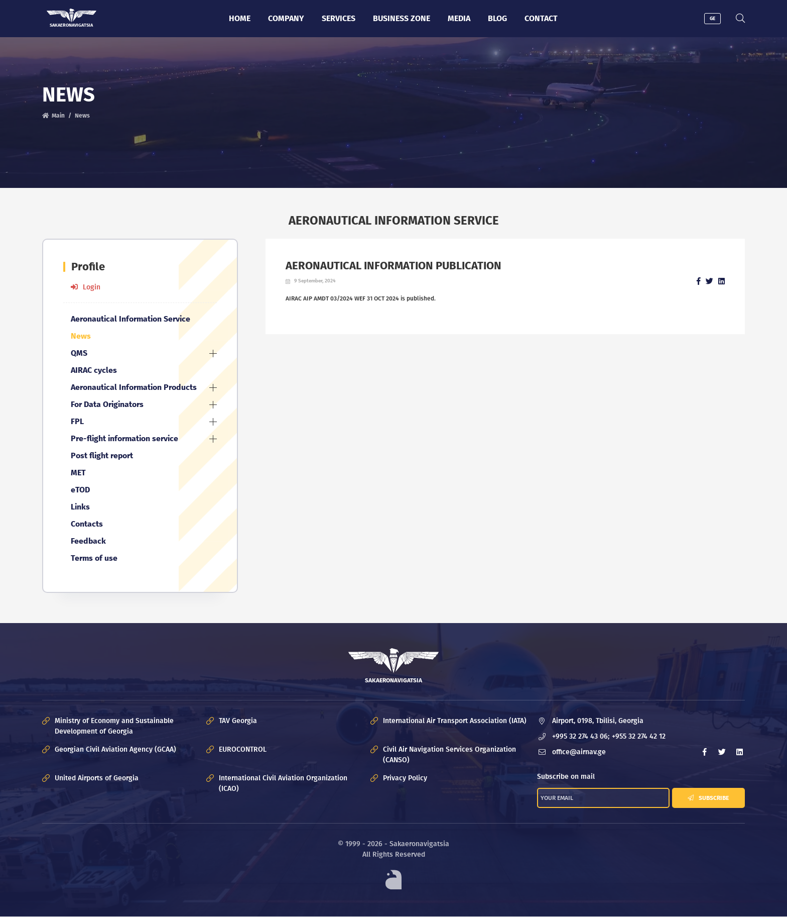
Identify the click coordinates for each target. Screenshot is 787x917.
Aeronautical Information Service (130, 319)
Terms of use (94, 558)
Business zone (401, 18)
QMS (79, 353)
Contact (541, 18)
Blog (497, 18)
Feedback (88, 541)
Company (286, 18)
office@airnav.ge (579, 752)
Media (459, 18)
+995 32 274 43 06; (580, 736)
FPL (77, 421)
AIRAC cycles (94, 370)
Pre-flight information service (124, 438)
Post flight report (102, 455)
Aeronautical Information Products (134, 387)
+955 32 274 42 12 (639, 736)
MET (78, 472)
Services (338, 18)
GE (712, 19)
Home (239, 18)
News (82, 115)
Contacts (87, 524)
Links (80, 507)
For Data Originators (107, 404)
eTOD (80, 489)
